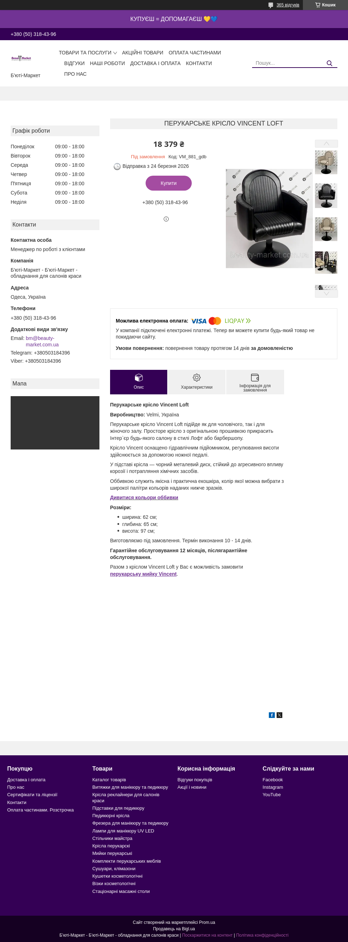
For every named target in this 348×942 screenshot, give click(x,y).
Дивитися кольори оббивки (144, 497)
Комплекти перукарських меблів (126, 861)
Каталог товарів (109, 779)
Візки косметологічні (114, 883)
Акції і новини (192, 787)
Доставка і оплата (155, 63)
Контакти (199, 63)
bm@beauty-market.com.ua (42, 341)
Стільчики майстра (112, 838)
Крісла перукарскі (111, 845)
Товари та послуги (85, 52)
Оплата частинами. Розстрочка (40, 810)
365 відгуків (288, 4)
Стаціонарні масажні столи (121, 891)
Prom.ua (207, 922)
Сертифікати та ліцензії (32, 794)
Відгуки (74, 63)
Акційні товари (142, 52)
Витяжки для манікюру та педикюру (130, 787)
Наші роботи (107, 63)
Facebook (273, 779)
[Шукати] (329, 63)
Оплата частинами (195, 52)
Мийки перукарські (112, 853)
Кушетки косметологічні (117, 876)
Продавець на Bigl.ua (174, 928)
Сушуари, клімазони (113, 868)
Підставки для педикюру (118, 808)
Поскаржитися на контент (207, 935)
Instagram (273, 787)
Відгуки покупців (195, 779)
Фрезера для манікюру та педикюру (130, 823)
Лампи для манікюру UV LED (123, 831)
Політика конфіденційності (262, 935)
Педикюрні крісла (111, 815)
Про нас (75, 74)
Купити (169, 183)
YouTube (272, 794)
